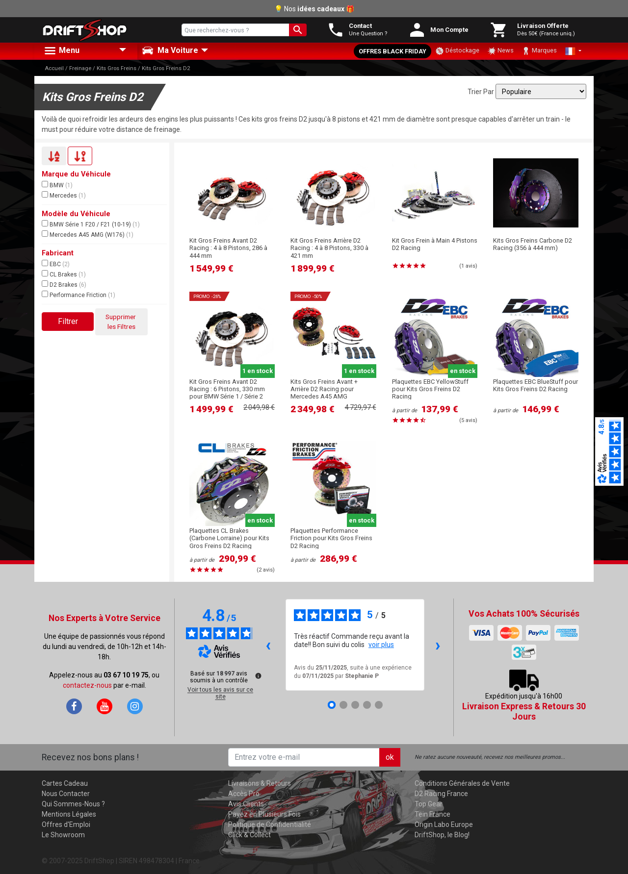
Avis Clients (246, 804)
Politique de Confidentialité (269, 824)
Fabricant (58, 253)
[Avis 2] (343, 705)
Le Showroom (63, 835)
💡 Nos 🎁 (314, 9)
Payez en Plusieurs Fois (264, 814)
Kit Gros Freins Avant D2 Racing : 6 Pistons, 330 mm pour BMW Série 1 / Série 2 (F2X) (227, 393)
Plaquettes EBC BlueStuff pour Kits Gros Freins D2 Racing (535, 385)
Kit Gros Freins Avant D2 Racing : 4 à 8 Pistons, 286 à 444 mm (228, 248)
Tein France (432, 814)
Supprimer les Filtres (121, 321)
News (500, 51)
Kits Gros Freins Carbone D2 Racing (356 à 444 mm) (532, 244)
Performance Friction (78, 295)
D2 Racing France (441, 794)
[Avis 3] (355, 705)
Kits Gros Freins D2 (166, 68)
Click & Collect (249, 835)
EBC (56, 264)
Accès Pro (244, 794)
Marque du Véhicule (76, 174)
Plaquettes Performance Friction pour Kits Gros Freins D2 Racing (331, 538)
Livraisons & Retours (259, 783)
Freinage (80, 68)
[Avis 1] (332, 705)
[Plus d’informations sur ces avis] (258, 675)
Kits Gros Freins (116, 68)
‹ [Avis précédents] (268, 645)
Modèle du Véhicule (76, 214)
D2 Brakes (64, 284)
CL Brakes (64, 274)
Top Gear (429, 804)
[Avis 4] (367, 705)
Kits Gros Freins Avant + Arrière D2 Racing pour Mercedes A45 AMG (324, 389)
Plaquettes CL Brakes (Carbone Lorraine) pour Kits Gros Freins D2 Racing (229, 538)
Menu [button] (61, 51)
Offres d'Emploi (66, 824)
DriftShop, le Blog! (442, 835)
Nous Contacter (66, 794)
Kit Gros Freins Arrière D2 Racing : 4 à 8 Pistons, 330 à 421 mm (329, 248)
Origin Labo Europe (444, 824)
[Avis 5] (379, 705)
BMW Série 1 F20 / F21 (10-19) (91, 224)
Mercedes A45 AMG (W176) (87, 234)
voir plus (381, 645)
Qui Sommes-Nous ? (73, 804)
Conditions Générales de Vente (462, 783)
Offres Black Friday (392, 51)
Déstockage (457, 51)
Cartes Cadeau (65, 783)
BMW (57, 185)
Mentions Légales (69, 814)
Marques (539, 51)
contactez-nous (87, 685)
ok (390, 757)
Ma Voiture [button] (170, 50)
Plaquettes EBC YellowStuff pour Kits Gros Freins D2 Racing (430, 389)
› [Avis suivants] (438, 645)
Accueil (54, 68)
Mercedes (64, 195)
